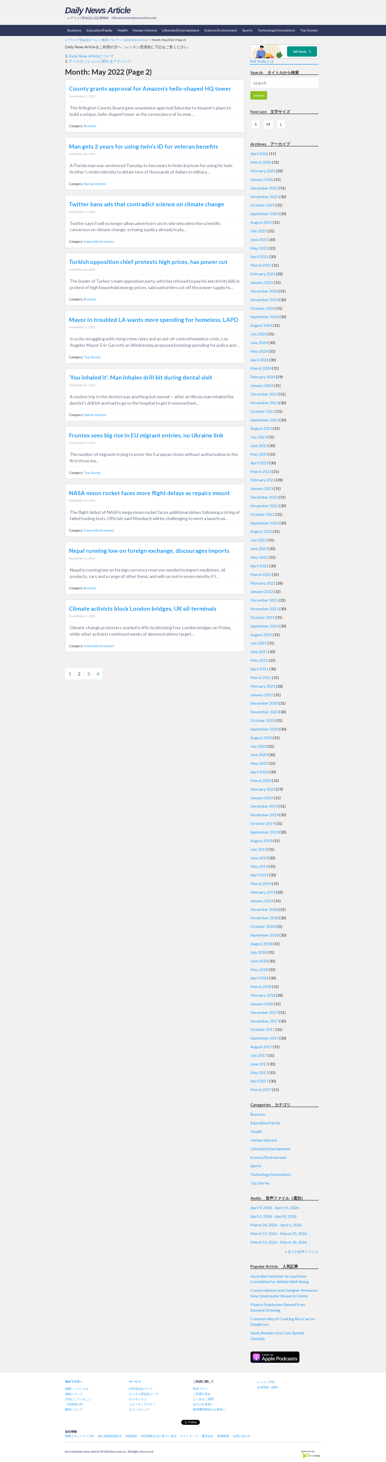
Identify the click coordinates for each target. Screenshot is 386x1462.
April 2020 (259, 771)
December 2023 (264, 394)
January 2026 (261, 179)
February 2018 (262, 995)
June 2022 (259, 548)
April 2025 (259, 256)
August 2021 (261, 634)
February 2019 (262, 892)
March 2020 (260, 780)
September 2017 (264, 1038)
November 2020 (264, 711)
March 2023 (260, 471)
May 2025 (259, 248)
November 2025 (264, 196)
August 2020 (261, 737)
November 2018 (264, 917)
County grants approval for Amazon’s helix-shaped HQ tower (150, 88)
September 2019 (264, 832)
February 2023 (262, 479)
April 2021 (259, 668)
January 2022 (261, 591)
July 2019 (258, 849)
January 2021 (261, 694)
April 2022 (259, 565)
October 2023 (262, 411)
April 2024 (259, 359)
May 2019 (259, 866)
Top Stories (309, 30)
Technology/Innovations (276, 30)
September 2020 (264, 729)
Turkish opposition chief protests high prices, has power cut (148, 261)
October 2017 (262, 1029)
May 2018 (259, 969)
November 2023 (264, 402)
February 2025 (262, 273)
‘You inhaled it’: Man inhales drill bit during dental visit (140, 377)
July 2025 (258, 230)
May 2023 (259, 454)
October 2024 (262, 308)
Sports (247, 30)
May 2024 (259, 351)
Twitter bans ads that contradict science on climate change (146, 204)
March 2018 (260, 986)
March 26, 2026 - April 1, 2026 (276, 1224)
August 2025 (261, 222)
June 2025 (259, 239)
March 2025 (260, 265)
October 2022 (262, 514)
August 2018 (261, 943)
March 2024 (260, 368)
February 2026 (262, 170)
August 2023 (261, 428)
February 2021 (262, 686)
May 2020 (259, 763)
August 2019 (261, 840)
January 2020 (261, 797)
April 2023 (259, 462)
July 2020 (258, 746)
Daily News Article (97, 10)
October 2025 (262, 205)
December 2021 (264, 600)
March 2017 (260, 1089)
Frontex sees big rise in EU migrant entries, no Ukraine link (146, 435)
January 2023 (261, 488)
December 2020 (264, 703)
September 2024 (264, 316)
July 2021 (258, 643)
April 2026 (259, 153)
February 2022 (262, 583)
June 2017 (259, 1064)
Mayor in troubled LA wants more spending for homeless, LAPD (153, 319)
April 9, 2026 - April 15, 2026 (274, 1207)
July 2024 (258, 333)
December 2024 (264, 291)
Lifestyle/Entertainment (180, 30)
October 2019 (262, 823)
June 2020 (259, 754)
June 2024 (259, 342)
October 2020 (262, 720)
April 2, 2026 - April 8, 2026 (273, 1216)
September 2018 (264, 935)
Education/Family (99, 30)
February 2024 (262, 376)
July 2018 (258, 952)
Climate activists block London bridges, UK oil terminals (142, 608)
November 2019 (264, 814)
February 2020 (262, 789)
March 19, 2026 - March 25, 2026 (278, 1233)
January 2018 (261, 1003)
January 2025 (261, 282)
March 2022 (260, 574)
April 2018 (259, 977)
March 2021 (260, 677)
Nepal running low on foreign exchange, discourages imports (149, 550)
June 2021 (259, 651)
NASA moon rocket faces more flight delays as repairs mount (149, 492)
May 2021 (259, 660)
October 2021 (262, 617)
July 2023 (258, 437)
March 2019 (260, 883)
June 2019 (259, 857)
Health (122, 30)
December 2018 (264, 909)
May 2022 (259, 557)
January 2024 (261, 385)
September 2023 (264, 420)
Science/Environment (220, 30)
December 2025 (264, 188)
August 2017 (261, 1046)
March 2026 (260, 162)
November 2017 (264, 1021)
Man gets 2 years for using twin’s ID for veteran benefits (143, 146)
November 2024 (264, 299)
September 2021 (264, 626)
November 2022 (264, 505)
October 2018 (262, 926)
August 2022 (261, 531)
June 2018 (259, 960)
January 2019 (261, 900)
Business (74, 30)
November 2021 (264, 608)
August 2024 (261, 325)
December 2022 (264, 497)
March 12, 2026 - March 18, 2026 (278, 1242)
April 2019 (259, 874)
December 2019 (264, 806)
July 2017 (258, 1055)
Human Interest (145, 30)
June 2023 (259, 445)
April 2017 (259, 1081)
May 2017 (259, 1072)
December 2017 (264, 1012)
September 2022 (264, 523)
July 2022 (258, 540)
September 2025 (264, 213)
